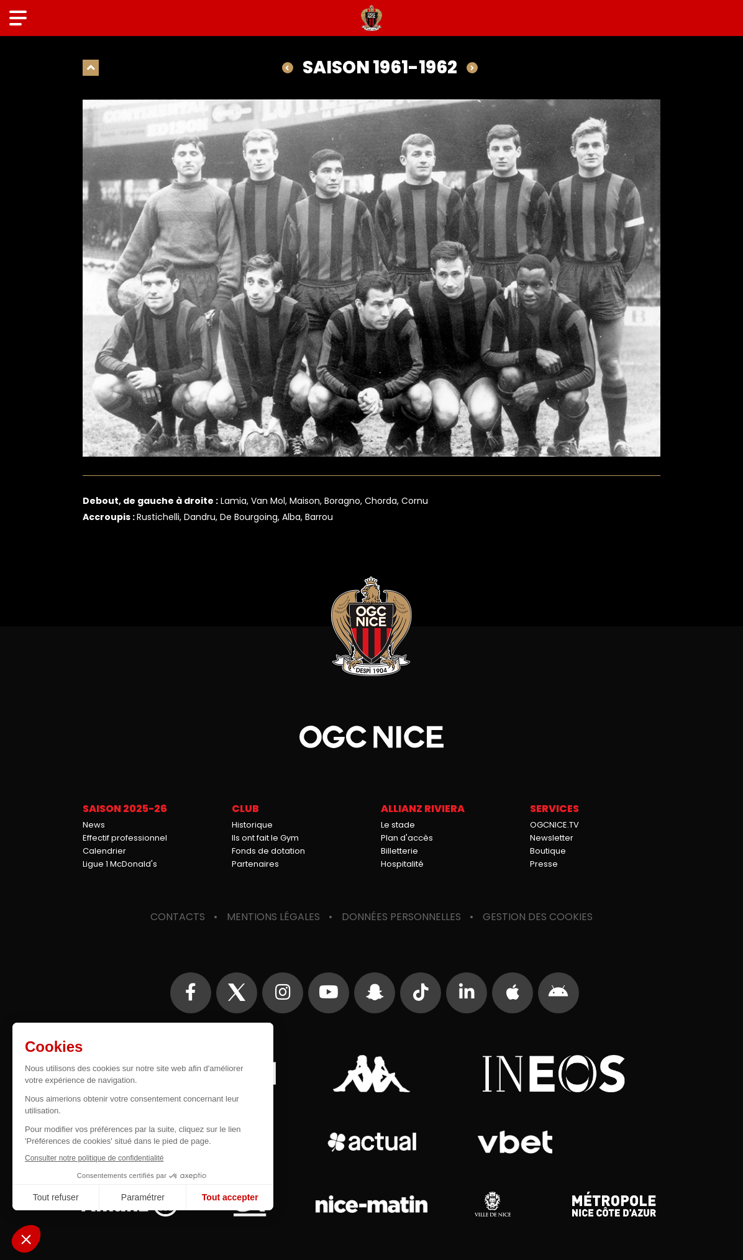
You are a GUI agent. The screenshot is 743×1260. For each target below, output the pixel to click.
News (94, 825)
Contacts (177, 917)
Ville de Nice (493, 1204)
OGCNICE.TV (554, 825)
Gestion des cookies (538, 917)
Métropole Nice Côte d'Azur (614, 1204)
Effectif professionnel (125, 838)
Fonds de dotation (268, 851)
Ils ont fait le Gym (265, 838)
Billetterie (399, 851)
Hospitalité (402, 864)
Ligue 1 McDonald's (120, 864)
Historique (252, 825)
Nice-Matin (371, 1204)
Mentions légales (273, 917)
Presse (544, 864)
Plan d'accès (407, 838)
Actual (371, 1142)
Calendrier (104, 851)
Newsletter (551, 838)
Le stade (398, 825)
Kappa (371, 1073)
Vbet (514, 1142)
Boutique (548, 851)
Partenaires (255, 864)
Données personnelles (401, 917)
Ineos (553, 1073)
